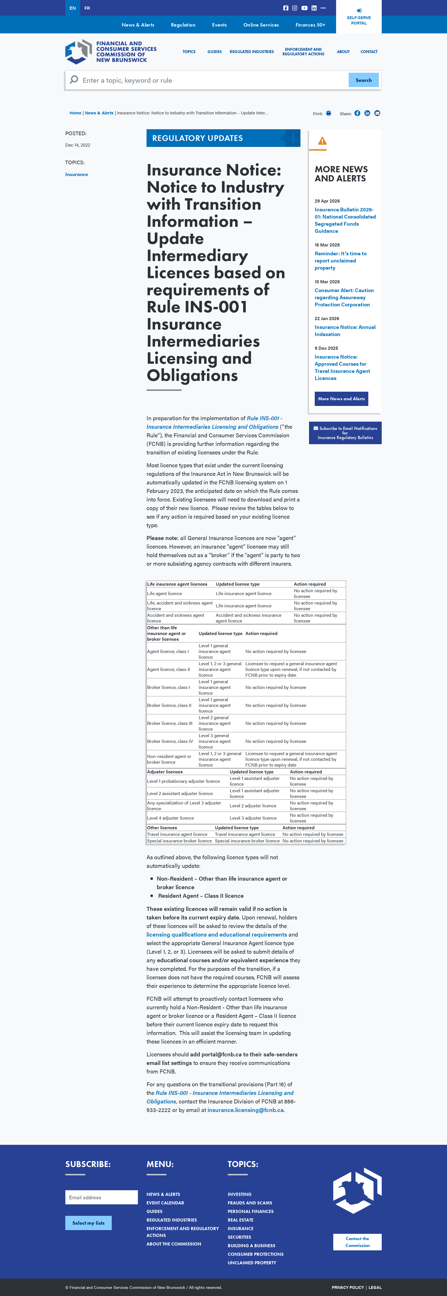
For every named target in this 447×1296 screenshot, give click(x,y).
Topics (189, 51)
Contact (369, 51)
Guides (215, 51)
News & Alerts (138, 24)
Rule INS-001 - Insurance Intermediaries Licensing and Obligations (215, 422)
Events (219, 24)
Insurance (76, 174)
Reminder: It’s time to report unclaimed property (341, 260)
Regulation (183, 24)
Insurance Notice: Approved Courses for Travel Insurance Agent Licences (342, 367)
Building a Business (251, 1246)
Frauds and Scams (250, 1203)
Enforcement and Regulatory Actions (303, 51)
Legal (375, 1287)
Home (75, 113)
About (343, 51)
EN (73, 8)
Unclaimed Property (252, 1263)
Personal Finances (251, 1211)
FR (87, 8)
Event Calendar (165, 1203)
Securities (239, 1237)
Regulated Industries (252, 51)
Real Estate (240, 1220)
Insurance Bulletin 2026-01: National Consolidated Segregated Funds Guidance (345, 220)
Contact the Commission (358, 1242)
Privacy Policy (348, 1287)
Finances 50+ (310, 24)
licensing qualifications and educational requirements (217, 934)
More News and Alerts (341, 399)
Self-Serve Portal (359, 20)
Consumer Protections (256, 1254)
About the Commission (174, 1244)
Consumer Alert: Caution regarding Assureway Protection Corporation (344, 297)
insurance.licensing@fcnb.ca (246, 1109)
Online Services (261, 24)
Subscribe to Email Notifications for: (345, 432)
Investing (239, 1194)
